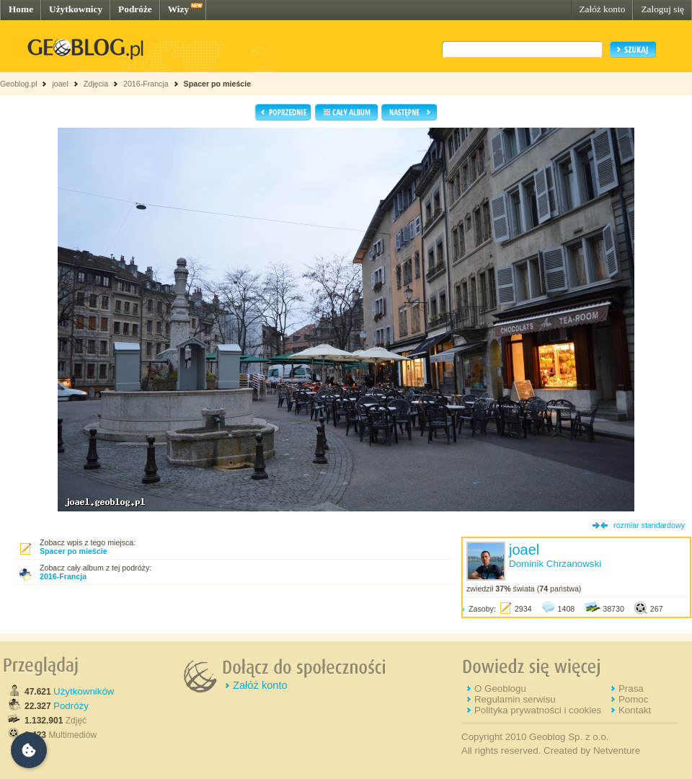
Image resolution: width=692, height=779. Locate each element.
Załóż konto (602, 9)
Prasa (631, 688)
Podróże (135, 9)
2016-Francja (146, 83)
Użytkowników (83, 691)
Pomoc (633, 699)
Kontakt (634, 710)
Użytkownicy (75, 9)
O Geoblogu (500, 688)
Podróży (71, 705)
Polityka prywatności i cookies (537, 710)
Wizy (178, 9)
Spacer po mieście (218, 83)
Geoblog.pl (18, 83)
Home (21, 9)
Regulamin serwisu (515, 699)
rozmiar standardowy (649, 525)
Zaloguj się (662, 9)
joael (60, 83)
